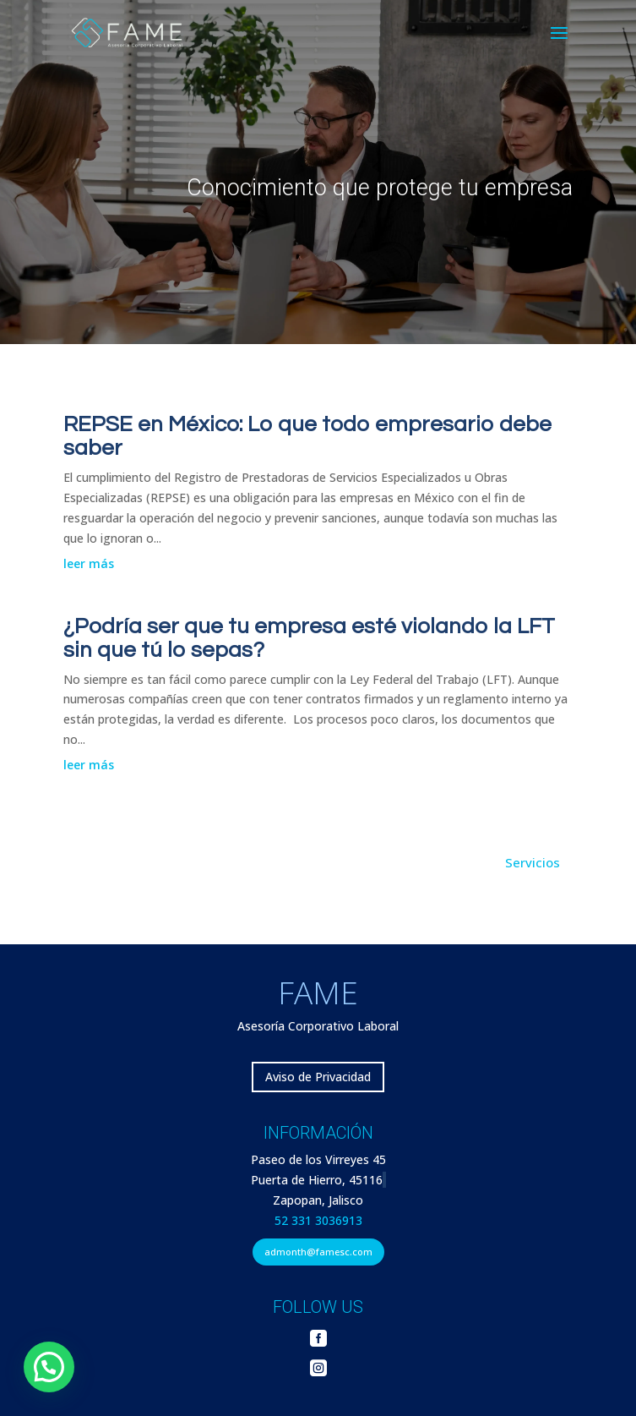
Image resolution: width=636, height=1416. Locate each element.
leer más (88, 563)
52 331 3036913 (318, 1220)
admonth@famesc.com (318, 1251)
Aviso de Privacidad (318, 1077)
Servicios (532, 862)
